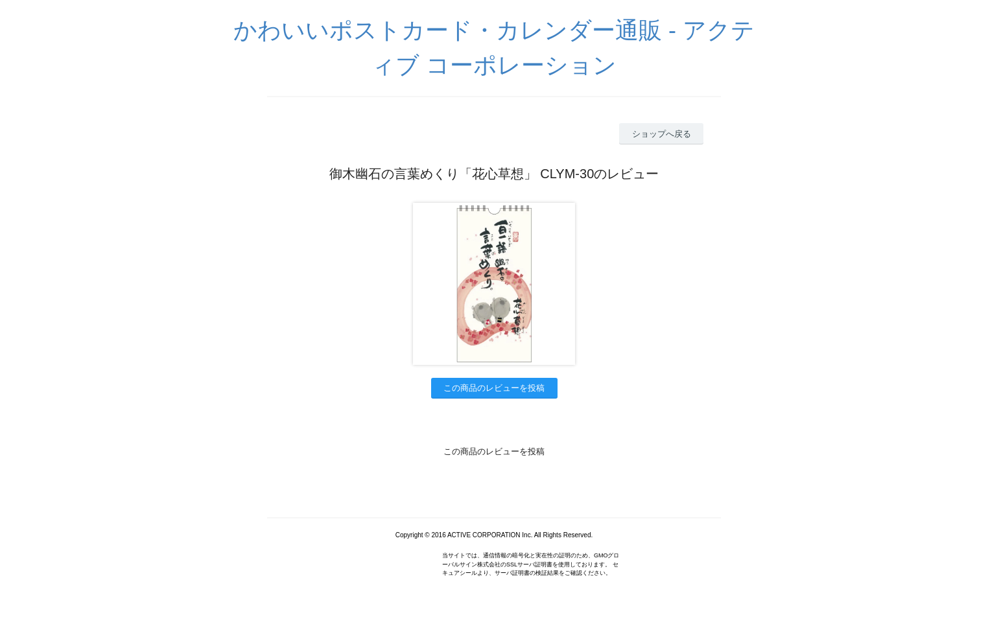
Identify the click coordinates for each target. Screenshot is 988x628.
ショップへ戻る (661, 134)
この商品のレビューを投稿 (494, 388)
